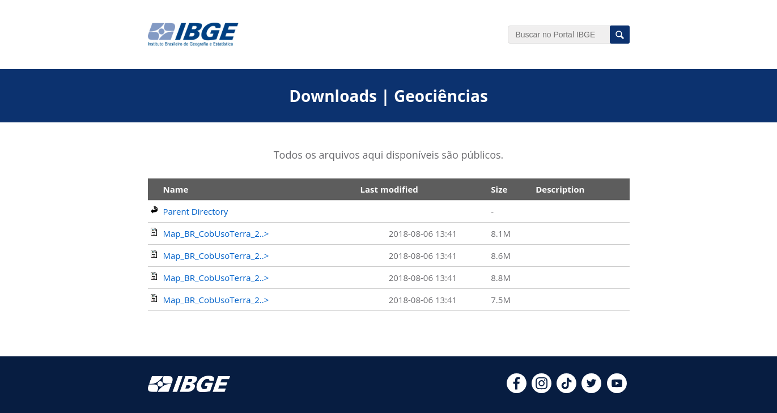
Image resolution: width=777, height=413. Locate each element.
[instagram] (541, 390)
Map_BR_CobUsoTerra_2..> (216, 233)
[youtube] (617, 390)
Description (560, 189)
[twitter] (591, 390)
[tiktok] (566, 390)
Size (499, 189)
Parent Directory (195, 211)
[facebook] (517, 390)
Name (176, 189)
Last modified (389, 189)
